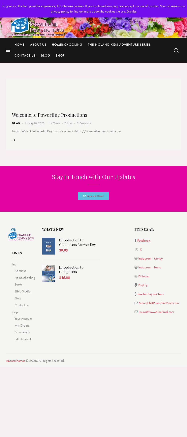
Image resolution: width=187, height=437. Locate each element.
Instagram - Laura (149, 337)
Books (18, 354)
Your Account (23, 388)
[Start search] (176, 51)
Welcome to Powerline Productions (51, 184)
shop (15, 382)
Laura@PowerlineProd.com (156, 382)
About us (20, 340)
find (14, 334)
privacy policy (60, 11)
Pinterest (143, 346)
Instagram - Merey (150, 328)
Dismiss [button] (131, 11)
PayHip (143, 355)
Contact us (21, 375)
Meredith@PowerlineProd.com (159, 373)
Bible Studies (23, 361)
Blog (18, 368)
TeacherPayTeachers (150, 364)
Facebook (143, 310)
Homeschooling (25, 347)
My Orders (22, 395)
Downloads (22, 402)
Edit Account (23, 409)
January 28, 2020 (35, 193)
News (16, 193)
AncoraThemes (15, 430)
